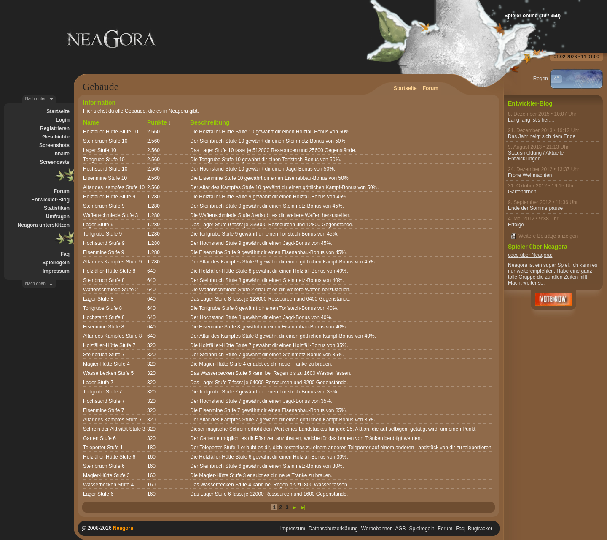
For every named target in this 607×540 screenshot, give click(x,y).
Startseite (58, 111)
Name (91, 122)
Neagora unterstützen (44, 225)
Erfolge (516, 225)
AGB (400, 529)
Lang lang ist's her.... (531, 120)
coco (513, 255)
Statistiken (57, 208)
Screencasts (55, 162)
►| (302, 507)
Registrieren (55, 128)
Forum (62, 191)
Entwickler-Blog (50, 200)
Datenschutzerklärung (333, 529)
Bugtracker (480, 529)
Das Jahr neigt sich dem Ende (541, 136)
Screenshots (54, 145)
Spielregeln (56, 263)
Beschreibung (209, 122)
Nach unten (36, 98)
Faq (65, 254)
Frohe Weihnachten (530, 175)
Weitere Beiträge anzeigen (548, 236)
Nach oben (35, 283)
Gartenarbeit (522, 192)
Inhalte (61, 154)
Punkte (157, 122)
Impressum (56, 271)
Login (63, 120)
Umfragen (58, 217)
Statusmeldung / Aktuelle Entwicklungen (536, 156)
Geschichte (56, 137)
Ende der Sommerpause (535, 208)
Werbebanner (376, 529)
